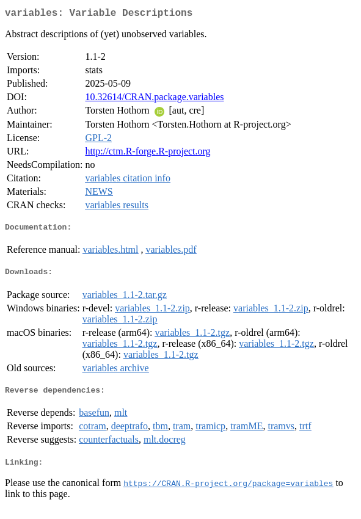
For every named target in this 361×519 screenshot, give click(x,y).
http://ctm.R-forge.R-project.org (147, 153)
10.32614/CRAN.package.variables (154, 99)
